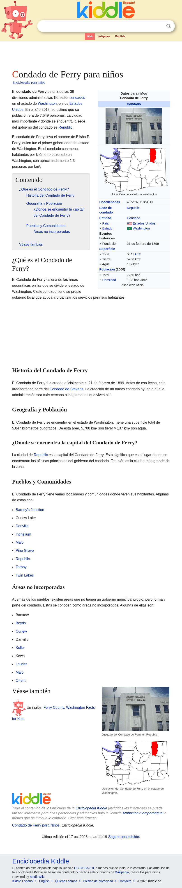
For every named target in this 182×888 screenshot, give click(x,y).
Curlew (21, 631)
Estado (107, 228)
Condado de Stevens (66, 389)
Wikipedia (122, 872)
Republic (133, 208)
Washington (141, 228)
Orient (21, 680)
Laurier (21, 664)
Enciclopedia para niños (29, 82)
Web (89, 36)
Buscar (168, 26)
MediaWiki (37, 877)
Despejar (159, 26)
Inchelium (23, 534)
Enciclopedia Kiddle (40, 861)
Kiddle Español (22, 881)
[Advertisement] (91, 54)
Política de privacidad (98, 881)
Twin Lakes (25, 575)
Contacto (125, 881)
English (120, 36)
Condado (134, 104)
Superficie (107, 249)
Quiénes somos (66, 881)
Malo (20, 542)
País (105, 223)
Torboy (21, 567)
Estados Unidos (144, 223)
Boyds (21, 623)
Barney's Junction (30, 510)
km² (138, 254)
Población (107, 269)
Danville (22, 526)
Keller (20, 648)
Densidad (109, 280)
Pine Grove (25, 550)
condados (77, 98)
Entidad (105, 218)
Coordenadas (109, 202)
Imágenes (104, 36)
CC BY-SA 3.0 (84, 868)
